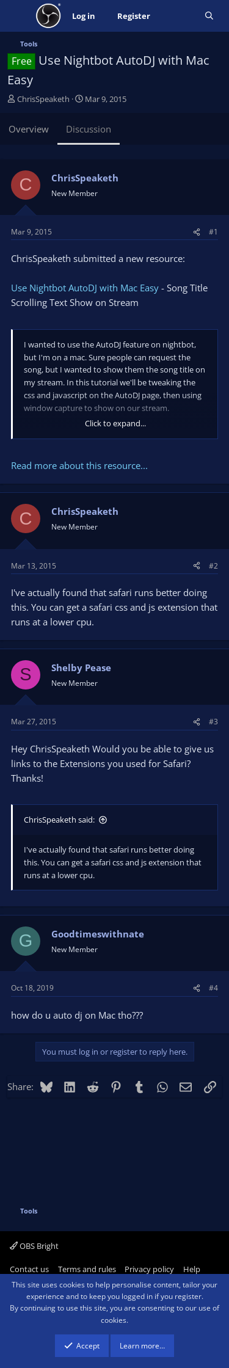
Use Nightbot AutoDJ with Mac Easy (85, 288)
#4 (213, 988)
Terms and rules (87, 1269)
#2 (213, 566)
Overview (29, 129)
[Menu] (18, 16)
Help (191, 1269)
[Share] (197, 231)
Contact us (29, 1269)
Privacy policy (149, 1269)
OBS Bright (34, 1245)
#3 (213, 721)
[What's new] (177, 16)
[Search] (209, 16)
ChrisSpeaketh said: (59, 819)
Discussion (88, 129)
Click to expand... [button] (115, 423)
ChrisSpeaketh (43, 98)
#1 (213, 232)
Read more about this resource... (79, 465)
